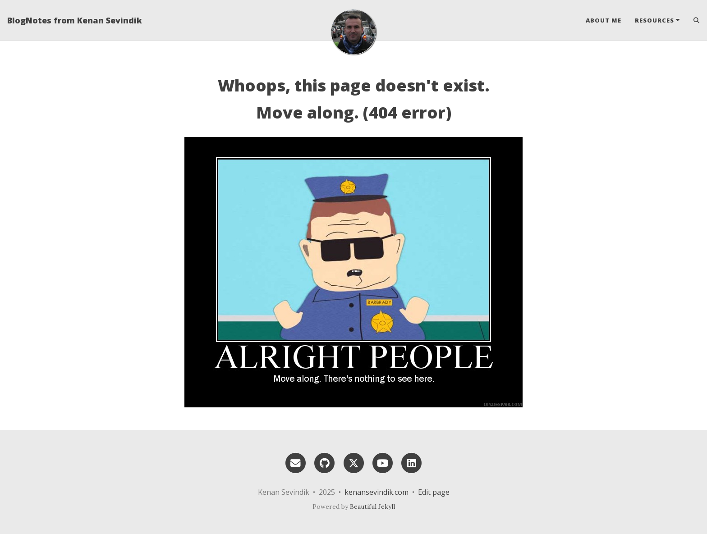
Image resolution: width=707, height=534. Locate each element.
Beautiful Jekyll (372, 506)
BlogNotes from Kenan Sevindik (74, 20)
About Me (603, 20)
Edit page (434, 492)
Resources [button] (654, 20)
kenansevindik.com (376, 492)
